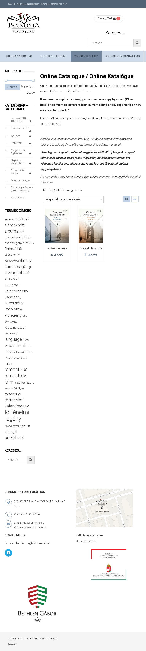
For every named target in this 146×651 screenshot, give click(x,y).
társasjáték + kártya (22, 172)
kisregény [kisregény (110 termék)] (13, 315)
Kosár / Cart (106, 18)
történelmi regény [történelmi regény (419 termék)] (17, 415)
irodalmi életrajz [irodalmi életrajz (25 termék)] (12, 279)
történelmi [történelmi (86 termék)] (13, 394)
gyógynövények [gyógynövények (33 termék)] (13, 260)
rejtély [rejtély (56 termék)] (9, 364)
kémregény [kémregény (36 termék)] (11, 321)
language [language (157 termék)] (13, 339)
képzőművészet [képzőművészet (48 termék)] (15, 327)
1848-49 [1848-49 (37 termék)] (9, 219)
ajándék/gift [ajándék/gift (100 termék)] (15, 225)
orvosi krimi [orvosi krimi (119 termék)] (15, 345)
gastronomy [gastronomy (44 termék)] (12, 254)
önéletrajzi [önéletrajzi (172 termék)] (15, 437)
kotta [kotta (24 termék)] (24, 316)
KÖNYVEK (22, 143)
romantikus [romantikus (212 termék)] (16, 369)
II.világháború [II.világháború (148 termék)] (17, 272)
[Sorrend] (73, 199)
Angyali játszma (91, 248)
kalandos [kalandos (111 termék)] (13, 285)
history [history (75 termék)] (26, 260)
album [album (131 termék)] (10, 231)
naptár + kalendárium (22, 162)
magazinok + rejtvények (22, 152)
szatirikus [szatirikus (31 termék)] (20, 383)
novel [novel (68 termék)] (26, 340)
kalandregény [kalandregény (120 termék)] (16, 291)
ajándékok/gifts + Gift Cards (22, 120)
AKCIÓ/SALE (18, 197)
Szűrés (12, 87)
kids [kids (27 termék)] (22, 309)
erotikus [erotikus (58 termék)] (28, 243)
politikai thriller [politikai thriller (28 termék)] (12, 352)
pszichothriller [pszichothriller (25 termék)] (26, 352)
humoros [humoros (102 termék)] (12, 266)
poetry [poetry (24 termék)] (28, 346)
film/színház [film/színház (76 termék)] (14, 249)
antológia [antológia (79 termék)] (24, 237)
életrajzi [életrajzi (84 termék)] (11, 432)
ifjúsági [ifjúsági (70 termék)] (26, 267)
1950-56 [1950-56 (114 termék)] (21, 219)
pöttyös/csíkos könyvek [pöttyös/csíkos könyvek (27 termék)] (16, 358)
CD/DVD (22, 136)
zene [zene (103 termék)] (25, 425)
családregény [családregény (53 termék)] (13, 243)
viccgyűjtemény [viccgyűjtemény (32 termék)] (13, 426)
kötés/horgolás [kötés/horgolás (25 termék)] (11, 333)
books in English (22, 129)
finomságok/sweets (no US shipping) (22, 189)
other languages (20, 180)
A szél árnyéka (57, 248)
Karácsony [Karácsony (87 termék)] (13, 297)
